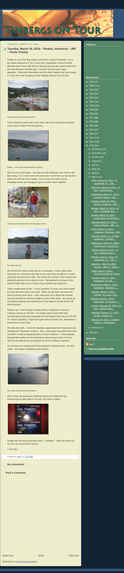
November (97, 153)
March (95, 177)
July (94, 165)
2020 (92, 105)
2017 (92, 118)
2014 (92, 129)
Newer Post (7, 555)
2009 (92, 333)
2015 (92, 125)
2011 (92, 141)
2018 (92, 114)
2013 (92, 134)
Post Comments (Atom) (26, 561)
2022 (92, 98)
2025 (92, 85)
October (96, 157)
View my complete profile (101, 349)
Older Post (74, 555)
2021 (92, 101)
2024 (92, 90)
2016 (92, 121)
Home (41, 555)
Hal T (91, 344)
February (96, 327)
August (95, 161)
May (94, 169)
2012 (92, 138)
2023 (92, 94)
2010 (92, 145)
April (94, 173)
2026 (92, 82)
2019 (92, 109)
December (97, 149)
